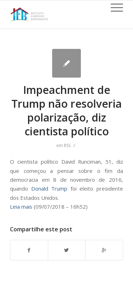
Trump (59, 188)
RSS (67, 145)
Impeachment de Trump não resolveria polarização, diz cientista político (66, 111)
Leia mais (21, 206)
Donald (41, 188)
